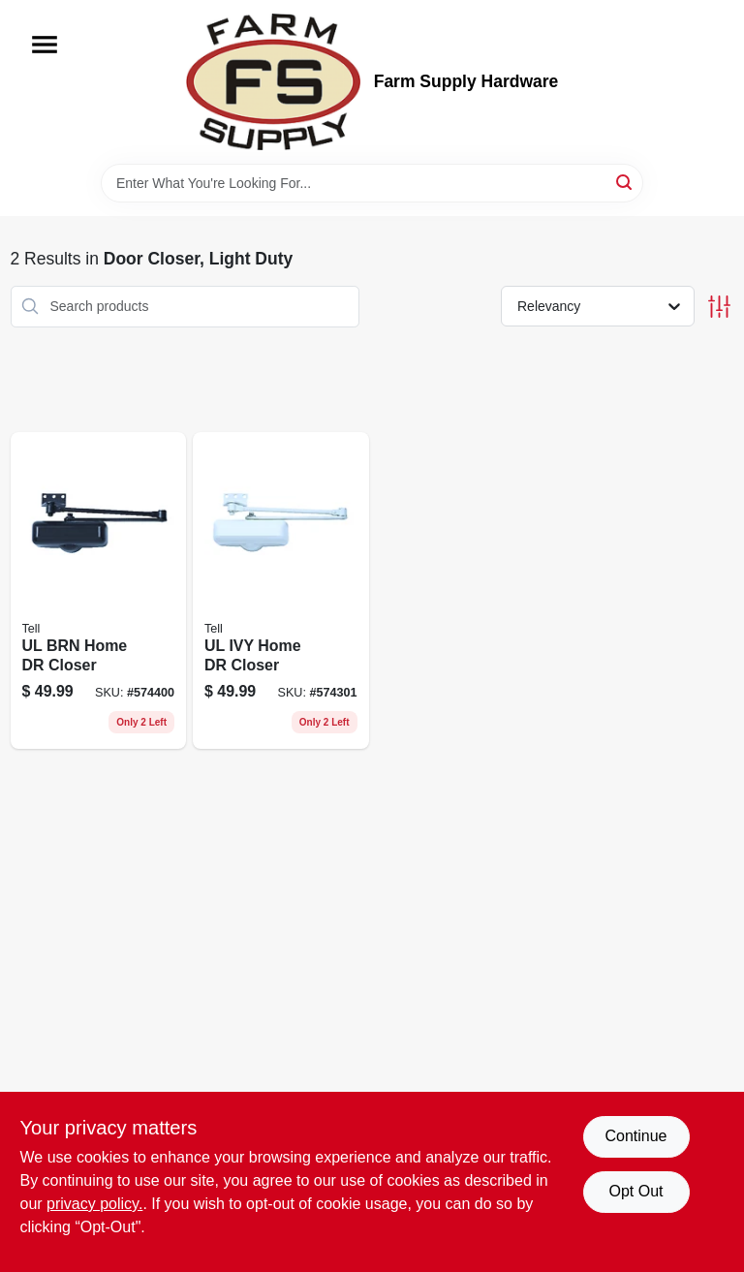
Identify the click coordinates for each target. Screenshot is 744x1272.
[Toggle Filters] (719, 306)
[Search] (625, 182)
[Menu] (44, 44)
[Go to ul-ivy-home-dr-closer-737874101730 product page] (281, 591)
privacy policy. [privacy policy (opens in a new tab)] (94, 1203)
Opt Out (635, 1191)
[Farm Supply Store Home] (273, 82)
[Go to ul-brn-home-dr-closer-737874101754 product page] (99, 591)
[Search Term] (372, 183)
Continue (635, 1136)
